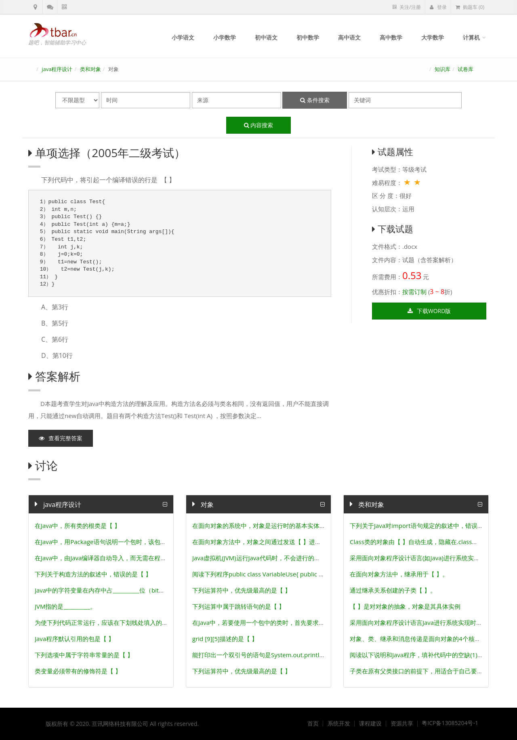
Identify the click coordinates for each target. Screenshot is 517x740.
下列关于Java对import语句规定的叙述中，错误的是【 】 (426, 525)
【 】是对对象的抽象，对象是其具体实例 (405, 606)
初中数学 (307, 37)
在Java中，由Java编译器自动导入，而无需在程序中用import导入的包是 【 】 (139, 558)
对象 (203, 504)
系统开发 (339, 723)
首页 (313, 723)
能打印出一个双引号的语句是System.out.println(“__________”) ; (276, 655)
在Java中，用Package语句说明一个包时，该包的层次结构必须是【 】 (128, 542)
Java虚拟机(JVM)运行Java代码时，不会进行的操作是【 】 (269, 558)
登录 (438, 7)
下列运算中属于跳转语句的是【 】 (238, 606)
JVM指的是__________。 (65, 606)
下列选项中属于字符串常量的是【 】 (84, 655)
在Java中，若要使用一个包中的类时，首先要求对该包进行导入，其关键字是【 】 (301, 622)
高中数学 (391, 37)
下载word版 (429, 311)
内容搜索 (258, 125)
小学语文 (183, 37)
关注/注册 (406, 7)
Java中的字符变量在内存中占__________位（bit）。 (103, 590)
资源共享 (402, 723)
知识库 (442, 69)
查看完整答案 (60, 438)
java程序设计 (57, 69)
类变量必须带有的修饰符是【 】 (78, 671)
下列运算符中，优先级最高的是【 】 (241, 590)
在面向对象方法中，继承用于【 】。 (399, 574)
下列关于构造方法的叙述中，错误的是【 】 (93, 574)
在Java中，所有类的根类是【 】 (77, 525)
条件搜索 (315, 100)
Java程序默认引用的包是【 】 (74, 639)
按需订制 (414, 292)
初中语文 (266, 37)
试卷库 (465, 69)
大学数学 (432, 37)
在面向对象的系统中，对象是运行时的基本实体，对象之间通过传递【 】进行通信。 (305, 525)
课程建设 (370, 723)
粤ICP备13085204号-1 (450, 723)
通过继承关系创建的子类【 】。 (393, 590)
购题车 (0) (470, 7)
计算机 (471, 37)
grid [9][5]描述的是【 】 (225, 639)
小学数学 (224, 37)
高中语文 (349, 37)
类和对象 (90, 69)
